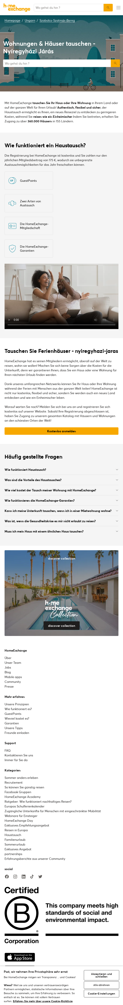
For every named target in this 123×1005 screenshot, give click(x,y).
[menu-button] (118, 8)
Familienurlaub (15, 840)
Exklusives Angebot (18, 849)
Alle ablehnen (101, 985)
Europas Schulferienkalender (24, 806)
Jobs (8, 667)
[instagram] (15, 876)
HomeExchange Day (19, 820)
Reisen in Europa (16, 830)
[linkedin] (23, 876)
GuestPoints (13, 714)
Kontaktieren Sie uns (19, 755)
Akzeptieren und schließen (101, 975)
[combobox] (69, 7)
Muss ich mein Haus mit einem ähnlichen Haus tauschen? (61, 531)
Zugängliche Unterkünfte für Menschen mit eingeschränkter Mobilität (53, 811)
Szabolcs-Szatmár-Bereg (57, 20)
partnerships (13, 854)
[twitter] (40, 876)
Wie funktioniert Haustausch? (61, 470)
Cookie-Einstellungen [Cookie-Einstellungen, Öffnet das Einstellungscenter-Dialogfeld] (101, 993)
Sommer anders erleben (21, 778)
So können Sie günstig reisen (24, 787)
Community (13, 682)
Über (8, 658)
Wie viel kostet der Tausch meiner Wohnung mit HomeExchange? (61, 490)
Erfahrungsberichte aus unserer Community (35, 859)
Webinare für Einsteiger (21, 816)
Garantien (12, 723)
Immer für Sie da (16, 760)
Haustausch (13, 835)
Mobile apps (13, 677)
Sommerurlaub (15, 844)
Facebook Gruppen (18, 792)
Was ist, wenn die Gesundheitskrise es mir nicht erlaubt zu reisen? (61, 521)
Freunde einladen (17, 733)
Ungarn (30, 20)
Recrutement (14, 782)
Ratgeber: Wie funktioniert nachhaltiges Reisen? (38, 801)
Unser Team (13, 663)
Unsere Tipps (14, 728)
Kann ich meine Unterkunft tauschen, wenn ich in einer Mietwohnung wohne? (61, 511)
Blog (8, 672)
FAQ (7, 750)
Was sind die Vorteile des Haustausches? (61, 480)
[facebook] (7, 876)
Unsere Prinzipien (17, 704)
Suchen (115, 63)
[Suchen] (108, 7)
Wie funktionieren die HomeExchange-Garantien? (61, 500)
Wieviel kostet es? (17, 718)
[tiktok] (32, 876)
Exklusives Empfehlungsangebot (27, 825)
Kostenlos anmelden (61, 431)
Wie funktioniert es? (18, 709)
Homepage (12, 20)
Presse (9, 686)
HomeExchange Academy (22, 797)
